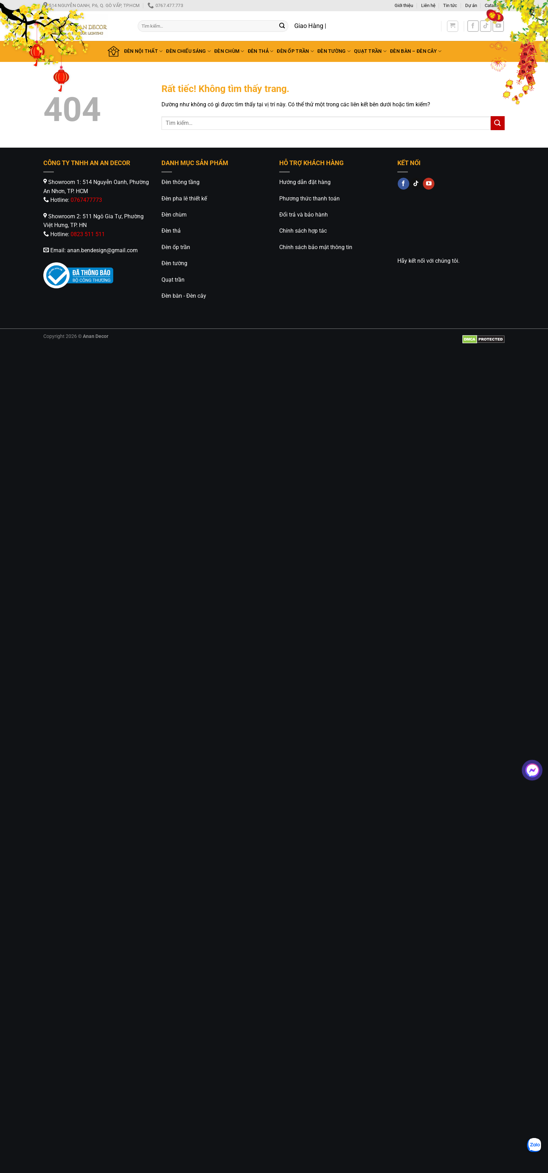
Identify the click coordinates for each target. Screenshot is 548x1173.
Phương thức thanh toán (309, 198)
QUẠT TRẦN (370, 51)
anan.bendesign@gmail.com (102, 250)
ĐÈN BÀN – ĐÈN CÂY (415, 51)
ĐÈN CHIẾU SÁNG (188, 51)
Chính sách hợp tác (303, 230)
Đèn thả (171, 230)
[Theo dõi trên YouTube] (498, 26)
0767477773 (86, 200)
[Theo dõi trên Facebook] (473, 26)
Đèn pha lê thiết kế (184, 198)
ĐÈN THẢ (261, 51)
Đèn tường (174, 263)
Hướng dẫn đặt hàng (305, 182)
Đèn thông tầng (180, 182)
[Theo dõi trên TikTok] (485, 26)
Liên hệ (428, 5)
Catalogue (495, 5)
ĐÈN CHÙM (229, 51)
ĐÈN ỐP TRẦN (295, 51)
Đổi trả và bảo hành (303, 214)
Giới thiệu (404, 5)
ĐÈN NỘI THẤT (143, 51)
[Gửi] (282, 26)
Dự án (471, 5)
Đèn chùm (174, 214)
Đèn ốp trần (175, 247)
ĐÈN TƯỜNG (334, 51)
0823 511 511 (88, 234)
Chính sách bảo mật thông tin (315, 247)
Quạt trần (173, 279)
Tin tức (450, 5)
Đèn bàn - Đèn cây (183, 295)
